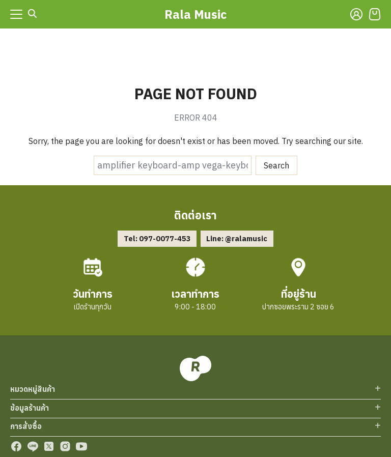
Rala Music (195, 14)
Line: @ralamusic (236, 238)
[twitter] (49, 446)
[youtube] (81, 446)
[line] (32, 446)
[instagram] (65, 446)
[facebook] (16, 446)
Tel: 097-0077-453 (157, 238)
